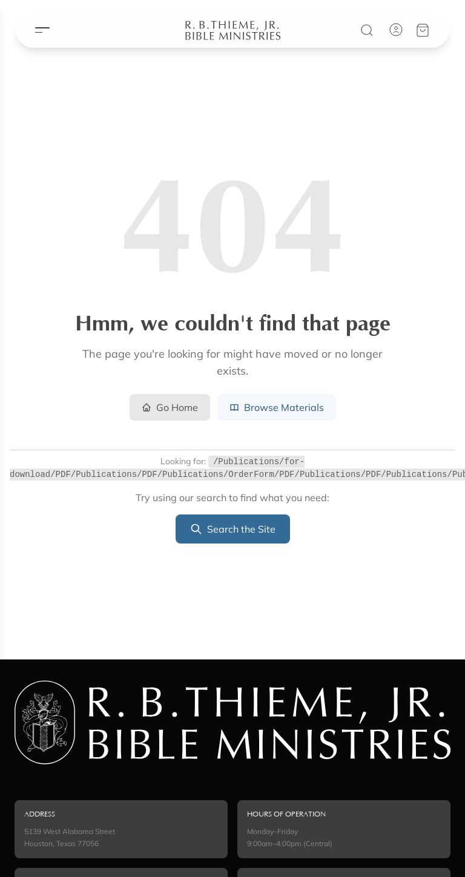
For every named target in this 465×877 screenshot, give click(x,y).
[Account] (402, 26)
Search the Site (232, 529)
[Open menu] (36, 27)
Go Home (170, 407)
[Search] (373, 27)
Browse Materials (276, 407)
